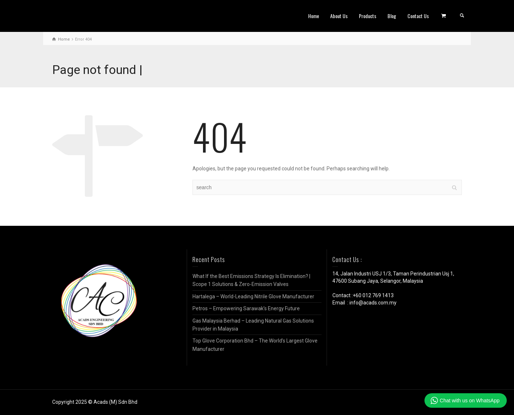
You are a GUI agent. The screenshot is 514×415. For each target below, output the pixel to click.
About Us (339, 16)
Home (313, 16)
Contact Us (418, 16)
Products (367, 16)
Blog (391, 16)
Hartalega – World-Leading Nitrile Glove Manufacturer (253, 296)
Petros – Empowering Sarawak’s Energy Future (246, 308)
